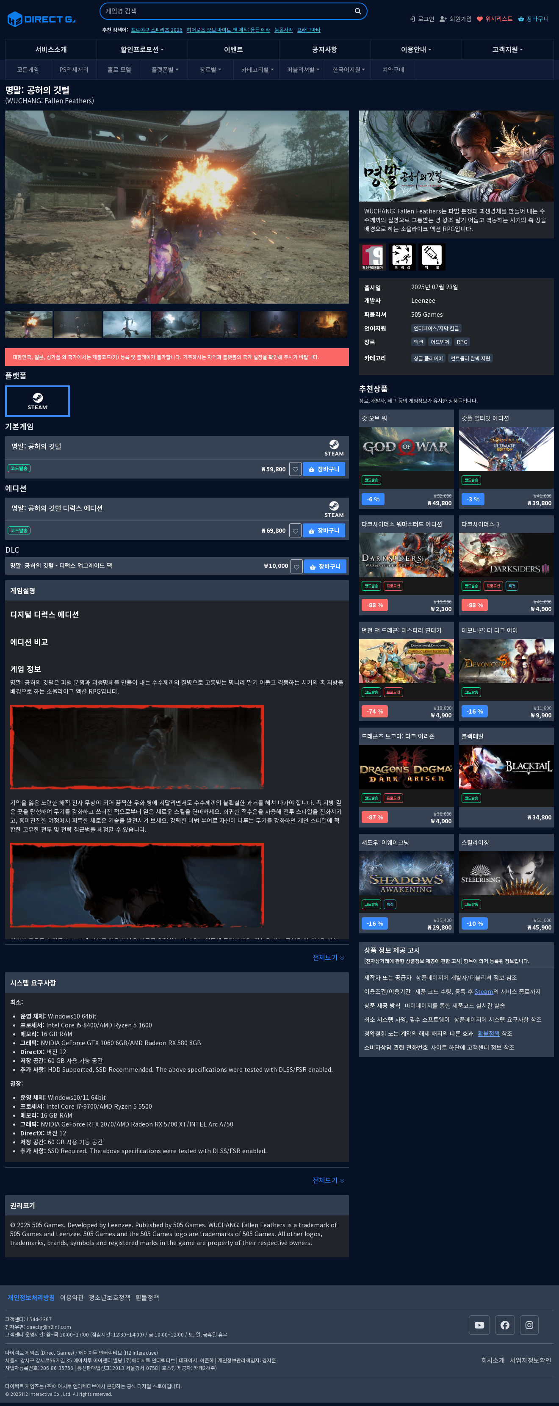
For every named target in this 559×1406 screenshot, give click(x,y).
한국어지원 (346, 69)
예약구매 (393, 69)
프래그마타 (309, 29)
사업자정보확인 (530, 1360)
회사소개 (493, 1360)
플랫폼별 (163, 69)
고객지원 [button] (505, 49)
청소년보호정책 (109, 1297)
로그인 (421, 18)
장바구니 (533, 18)
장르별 (208, 69)
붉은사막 (283, 29)
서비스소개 (51, 49)
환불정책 (489, 1033)
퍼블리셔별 (301, 69)
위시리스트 (495, 18)
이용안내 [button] (413, 49)
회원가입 (456, 18)
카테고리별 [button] (255, 69)
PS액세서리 (74, 69)
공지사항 (325, 49)
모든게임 (28, 69)
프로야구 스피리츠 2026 (157, 29)
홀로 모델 (119, 69)
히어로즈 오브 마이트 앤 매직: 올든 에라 (228, 29)
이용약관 (72, 1297)
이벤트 (233, 49)
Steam (484, 991)
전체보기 (329, 957)
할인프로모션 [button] (140, 49)
